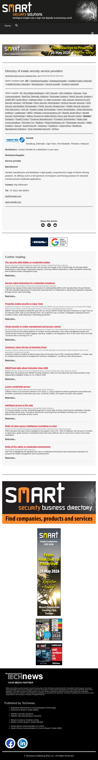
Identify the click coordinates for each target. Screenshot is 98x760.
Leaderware (20, 113)
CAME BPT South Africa (16, 99)
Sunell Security (29, 126)
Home (8, 26)
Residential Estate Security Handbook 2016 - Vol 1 (23, 76)
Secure (18, 126)
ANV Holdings (65, 93)
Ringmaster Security (75, 122)
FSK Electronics (12, 109)
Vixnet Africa (65, 126)
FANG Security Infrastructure (51, 106)
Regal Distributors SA (55, 122)
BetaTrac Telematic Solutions (35, 96)
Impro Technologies (66, 109)
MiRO (29, 113)
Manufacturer (38, 84)
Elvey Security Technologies (47, 103)
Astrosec (77, 93)
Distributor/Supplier (39, 81)
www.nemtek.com (13, 202)
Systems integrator (70, 84)
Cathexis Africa (35, 99)
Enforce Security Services (73, 103)
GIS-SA (24, 109)
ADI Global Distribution (33, 93)
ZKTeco (55, 129)
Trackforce (53, 126)
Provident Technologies (64, 119)
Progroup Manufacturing (41, 119)
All (21, 93)
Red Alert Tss (28, 122)
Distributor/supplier (58, 81)
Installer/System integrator (18, 84)
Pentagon (9, 119)
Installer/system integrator (80, 81)
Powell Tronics (22, 119)
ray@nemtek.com (13, 196)
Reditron (39, 122)
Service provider (52, 84)
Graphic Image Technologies (43, 109)
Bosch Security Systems (80, 96)
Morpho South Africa (71, 113)
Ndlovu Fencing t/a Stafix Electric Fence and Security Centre (54, 116)
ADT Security (52, 93)
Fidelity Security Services (77, 106)
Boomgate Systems (59, 96)
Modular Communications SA (47, 113)
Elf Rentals (28, 103)
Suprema (42, 126)
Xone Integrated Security (39, 129)
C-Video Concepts (52, 99)
